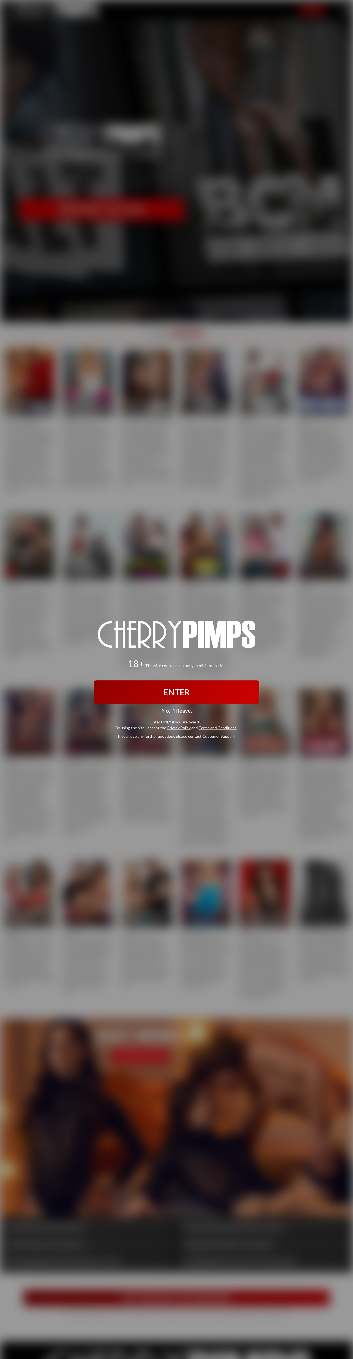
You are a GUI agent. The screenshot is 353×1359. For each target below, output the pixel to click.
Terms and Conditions (218, 727)
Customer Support (218, 736)
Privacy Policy (179, 727)
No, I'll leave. (176, 710)
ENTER (177, 692)
